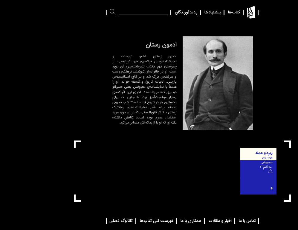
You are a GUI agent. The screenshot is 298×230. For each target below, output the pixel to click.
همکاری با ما (157, 221)
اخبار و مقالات (186, 221)
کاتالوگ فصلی (87, 221)
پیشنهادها (179, 13)
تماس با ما (213, 221)
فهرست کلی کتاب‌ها (123, 221)
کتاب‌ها (201, 13)
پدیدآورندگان (152, 13)
